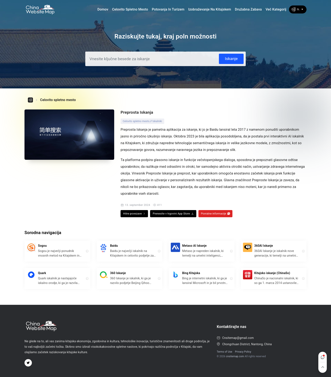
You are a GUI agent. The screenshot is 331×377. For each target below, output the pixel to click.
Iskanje (231, 58)
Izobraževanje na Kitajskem (209, 9)
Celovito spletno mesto (130, 9)
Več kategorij (276, 9)
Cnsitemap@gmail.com (238, 338)
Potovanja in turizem (168, 9)
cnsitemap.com (235, 356)
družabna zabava (248, 9)
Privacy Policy (243, 351)
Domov (103, 9)
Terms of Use (224, 351)
